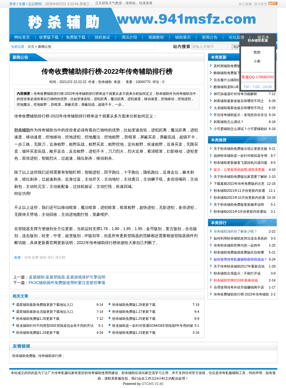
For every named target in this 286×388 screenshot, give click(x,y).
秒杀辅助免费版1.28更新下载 (134, 305)
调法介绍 (129, 37)
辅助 (43, 257)
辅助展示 (183, 37)
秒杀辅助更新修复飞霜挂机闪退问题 (240, 163)
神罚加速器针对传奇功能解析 (235, 94)
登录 (12, 4)
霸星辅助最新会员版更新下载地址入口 (44, 312)
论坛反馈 (236, 37)
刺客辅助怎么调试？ (229, 122)
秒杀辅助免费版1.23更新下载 (134, 333)
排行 (50, 257)
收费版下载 (49, 37)
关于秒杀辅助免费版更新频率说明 (239, 205)
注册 (22, 4)
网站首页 (22, 37)
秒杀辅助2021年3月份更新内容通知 (240, 212)
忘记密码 (35, 4)
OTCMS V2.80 (152, 384)
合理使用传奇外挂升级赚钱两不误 (239, 287)
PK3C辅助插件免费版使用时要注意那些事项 (67, 282)
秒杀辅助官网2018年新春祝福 (236, 280)
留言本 (263, 37)
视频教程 (156, 37)
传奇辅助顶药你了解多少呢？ (235, 231)
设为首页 (260, 4)
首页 (31, 47)
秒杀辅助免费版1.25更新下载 (134, 319)
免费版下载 (75, 37)
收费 (35, 257)
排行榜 (60, 257)
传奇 (27, 257)
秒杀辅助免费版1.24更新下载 (37, 333)
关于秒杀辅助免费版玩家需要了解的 (240, 177)
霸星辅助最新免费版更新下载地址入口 (44, 305)
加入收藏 (245, 4)
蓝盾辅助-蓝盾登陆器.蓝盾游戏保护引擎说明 (67, 277)
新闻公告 (210, 37)
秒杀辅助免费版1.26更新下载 (37, 319)
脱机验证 (102, 37)
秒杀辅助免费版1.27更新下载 (134, 312)
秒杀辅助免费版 (24, 356)
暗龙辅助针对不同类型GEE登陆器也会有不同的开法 (55, 326)
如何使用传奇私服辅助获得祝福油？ (240, 259)
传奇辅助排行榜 (50, 356)
